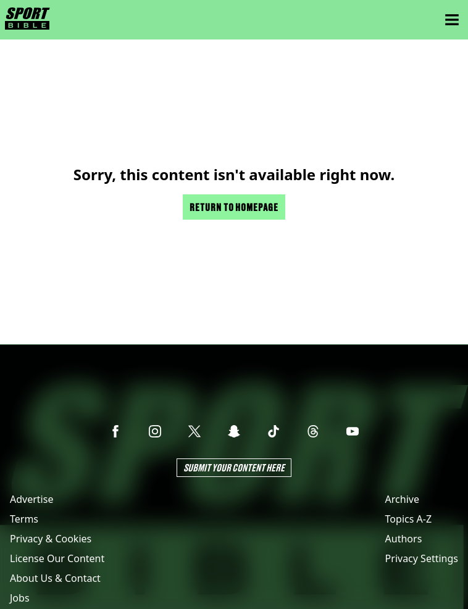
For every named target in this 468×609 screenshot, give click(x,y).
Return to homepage (234, 207)
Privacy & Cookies (50, 538)
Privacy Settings (421, 558)
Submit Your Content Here (234, 467)
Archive (402, 499)
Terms (24, 519)
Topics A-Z (408, 519)
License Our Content (57, 558)
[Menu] (452, 20)
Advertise (31, 499)
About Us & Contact (55, 578)
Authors (403, 538)
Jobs (20, 598)
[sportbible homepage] (27, 19)
